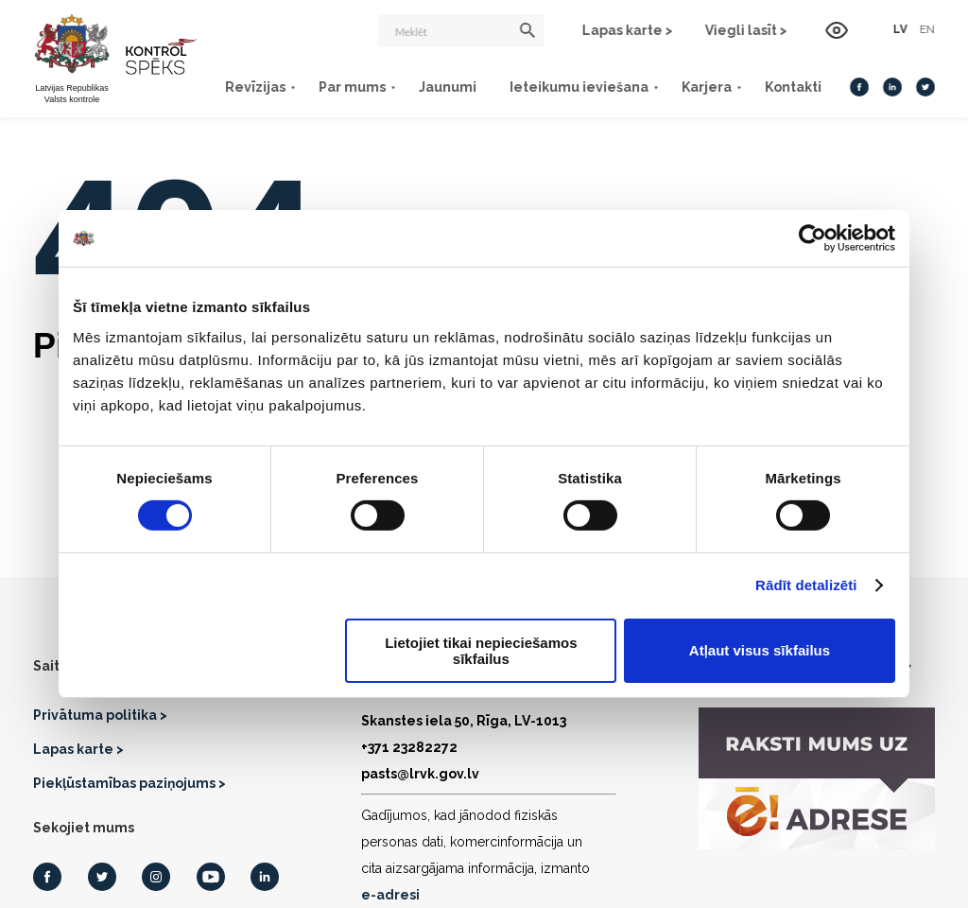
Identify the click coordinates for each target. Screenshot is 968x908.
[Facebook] (859, 87)
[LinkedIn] (892, 87)
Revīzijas (255, 87)
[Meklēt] (461, 30)
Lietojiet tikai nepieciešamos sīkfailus (481, 651)
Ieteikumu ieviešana (579, 87)
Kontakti (793, 87)
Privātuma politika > (100, 715)
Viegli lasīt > (746, 30)
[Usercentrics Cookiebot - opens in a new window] (812, 238)
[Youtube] (211, 877)
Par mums (352, 87)
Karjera (707, 87)
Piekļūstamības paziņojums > (129, 783)
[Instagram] (156, 877)
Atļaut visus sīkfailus (759, 650)
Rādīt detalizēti (805, 585)
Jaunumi (447, 87)
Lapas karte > (627, 30)
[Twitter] (925, 87)
